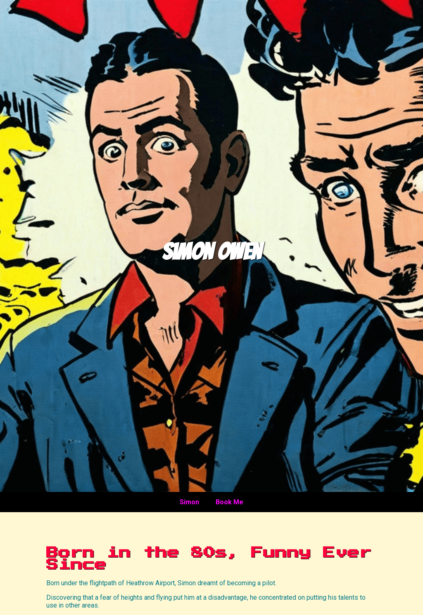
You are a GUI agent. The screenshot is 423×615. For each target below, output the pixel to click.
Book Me (229, 502)
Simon (189, 502)
